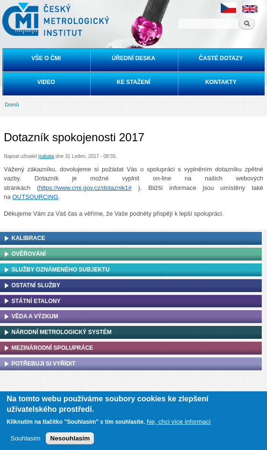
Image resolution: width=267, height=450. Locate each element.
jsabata (46, 156)
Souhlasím (25, 438)
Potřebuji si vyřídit (43, 363)
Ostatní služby (35, 285)
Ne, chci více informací (178, 421)
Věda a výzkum (34, 316)
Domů (12, 104)
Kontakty (220, 82)
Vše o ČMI (46, 58)
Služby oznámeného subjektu (60, 269)
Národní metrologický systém (61, 332)
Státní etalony (36, 301)
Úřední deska (133, 58)
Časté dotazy (221, 58)
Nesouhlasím (70, 438)
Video (46, 82)
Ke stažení (133, 82)
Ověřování (28, 254)
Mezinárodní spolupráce (52, 348)
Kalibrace (28, 238)
